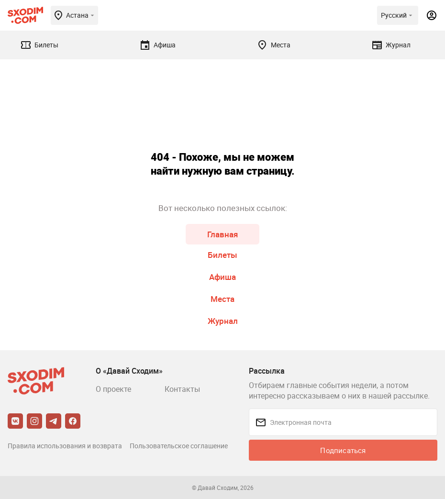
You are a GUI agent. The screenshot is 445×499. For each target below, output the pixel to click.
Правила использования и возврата (65, 445)
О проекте (113, 389)
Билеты (222, 254)
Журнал (223, 320)
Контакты (182, 389)
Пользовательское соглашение (179, 445)
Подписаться (343, 450)
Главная (222, 234)
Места (222, 298)
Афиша (222, 276)
